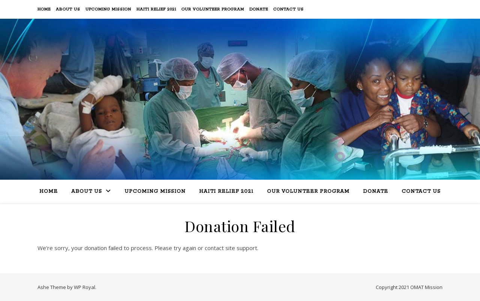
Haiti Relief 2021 (156, 9)
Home (44, 9)
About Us (68, 9)
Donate (258, 9)
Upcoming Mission (108, 9)
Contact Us (288, 9)
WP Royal (84, 287)
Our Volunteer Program (213, 9)
